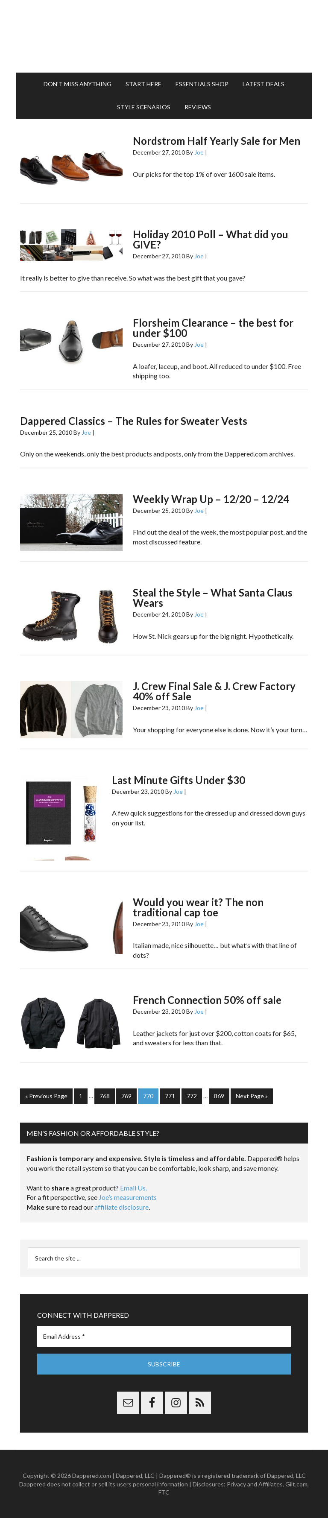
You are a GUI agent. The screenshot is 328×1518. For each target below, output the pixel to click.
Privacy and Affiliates (255, 1484)
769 (126, 1096)
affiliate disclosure (121, 1207)
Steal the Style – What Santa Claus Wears (213, 597)
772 (192, 1096)
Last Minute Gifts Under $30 (178, 780)
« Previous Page (46, 1096)
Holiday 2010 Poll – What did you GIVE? (210, 239)
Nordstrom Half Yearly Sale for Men (216, 141)
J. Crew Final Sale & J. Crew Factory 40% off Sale (214, 691)
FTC (164, 1492)
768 (105, 1096)
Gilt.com (296, 1484)
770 (148, 1096)
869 (219, 1096)
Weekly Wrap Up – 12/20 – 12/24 (211, 499)
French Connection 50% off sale (207, 1000)
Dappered (163, 36)
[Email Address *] (163, 1336)
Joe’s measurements (128, 1197)
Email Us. (133, 1188)
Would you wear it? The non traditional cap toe (198, 907)
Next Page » (252, 1096)
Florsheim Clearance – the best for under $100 (213, 327)
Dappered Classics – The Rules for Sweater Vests (133, 421)
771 (170, 1096)
